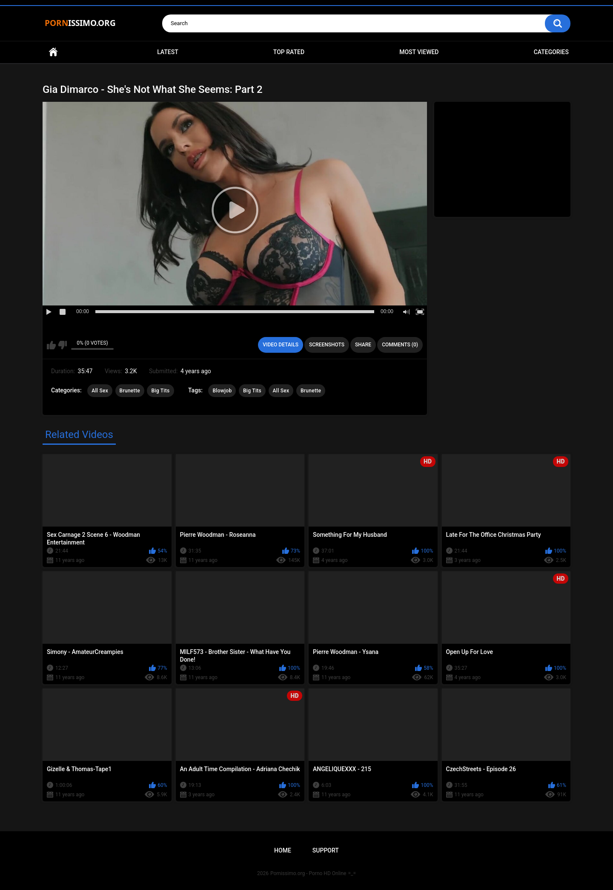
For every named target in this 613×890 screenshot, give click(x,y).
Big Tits (160, 391)
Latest (167, 52)
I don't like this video (62, 345)
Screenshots (326, 345)
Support (325, 850)
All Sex (100, 391)
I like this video (51, 345)
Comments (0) (400, 345)
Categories (551, 52)
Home (53, 52)
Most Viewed (418, 52)
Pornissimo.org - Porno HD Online (308, 873)
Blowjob (222, 391)
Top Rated (288, 52)
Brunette (130, 391)
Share (363, 345)
